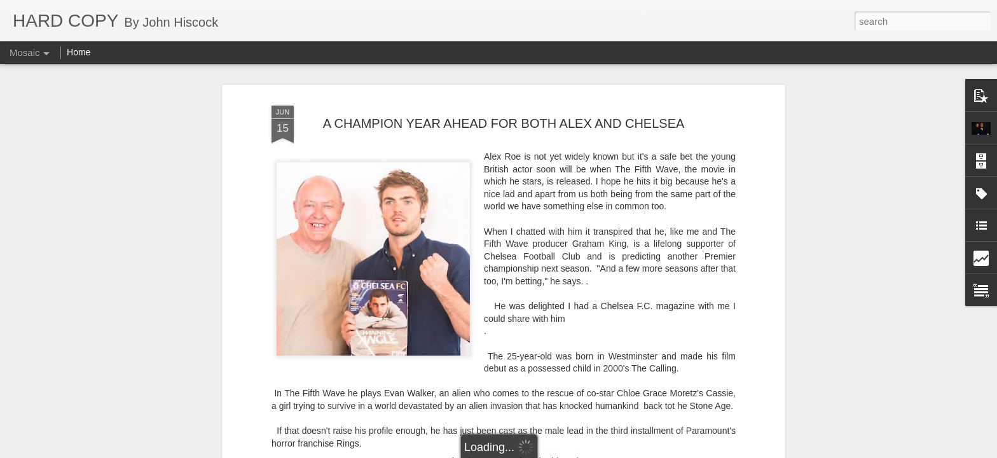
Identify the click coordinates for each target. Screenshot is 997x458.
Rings (599, 422)
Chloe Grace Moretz (485, 422)
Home (78, 52)
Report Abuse (575, 451)
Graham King (557, 422)
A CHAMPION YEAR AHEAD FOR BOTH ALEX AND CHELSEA (504, 67)
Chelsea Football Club (397, 422)
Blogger (538, 451)
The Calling (638, 422)
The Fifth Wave (695, 422)
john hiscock (556, 405)
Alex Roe (330, 422)
